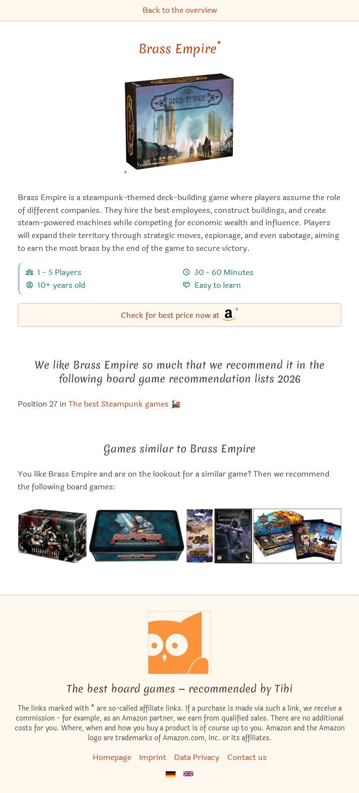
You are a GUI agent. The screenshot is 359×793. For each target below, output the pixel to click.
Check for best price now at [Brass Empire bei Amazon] (180, 314)
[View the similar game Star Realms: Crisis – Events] (297, 536)
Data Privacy (196, 757)
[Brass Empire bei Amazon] (180, 127)
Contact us (247, 757)
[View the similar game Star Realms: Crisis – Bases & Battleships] (199, 536)
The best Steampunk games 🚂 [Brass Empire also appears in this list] (124, 404)
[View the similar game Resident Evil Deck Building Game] (52, 536)
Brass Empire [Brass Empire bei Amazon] (180, 48)
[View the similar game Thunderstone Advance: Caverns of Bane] (233, 536)
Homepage (112, 757)
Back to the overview (180, 10)
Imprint (152, 757)
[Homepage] (179, 642)
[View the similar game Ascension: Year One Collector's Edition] (136, 536)
